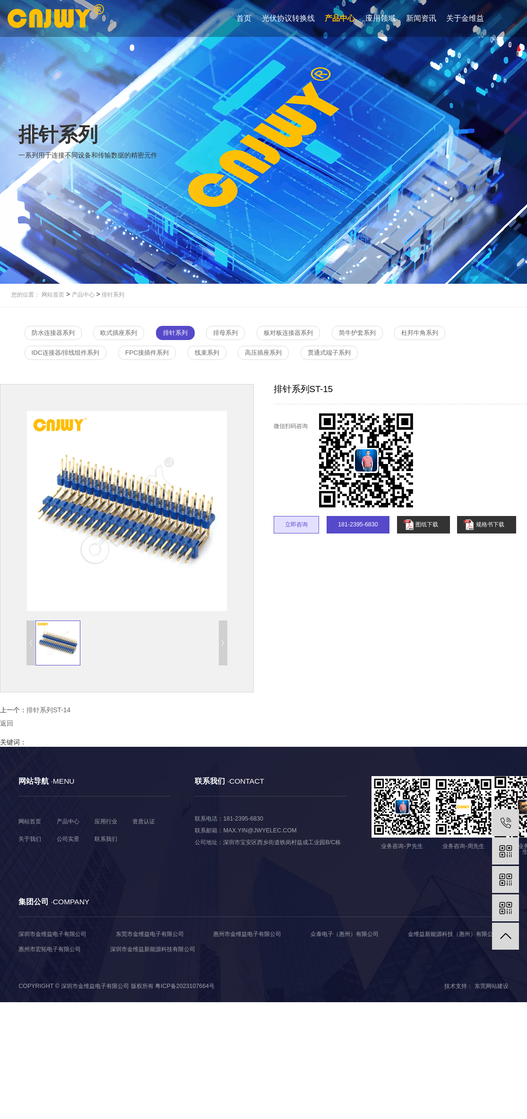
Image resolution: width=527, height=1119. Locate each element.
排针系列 (112, 294)
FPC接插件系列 (147, 352)
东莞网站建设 (492, 986)
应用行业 (106, 821)
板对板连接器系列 (288, 332)
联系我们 (106, 839)
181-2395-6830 (358, 524)
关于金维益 (465, 18)
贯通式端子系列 (329, 352)
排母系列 (225, 332)
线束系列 (207, 352)
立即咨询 (296, 524)
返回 (6, 723)
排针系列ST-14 (48, 710)
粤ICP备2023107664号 (185, 986)
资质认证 (143, 821)
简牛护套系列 (357, 332)
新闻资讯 (421, 18)
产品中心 (340, 18)
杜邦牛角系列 (419, 332)
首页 (243, 18)
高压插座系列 (263, 352)
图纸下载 (426, 524)
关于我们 (29, 839)
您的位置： (25, 294)
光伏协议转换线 (288, 18)
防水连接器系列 (53, 332)
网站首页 (53, 294)
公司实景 (68, 839)
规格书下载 (490, 524)
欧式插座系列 (118, 332)
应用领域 (380, 18)
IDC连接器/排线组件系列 (66, 352)
